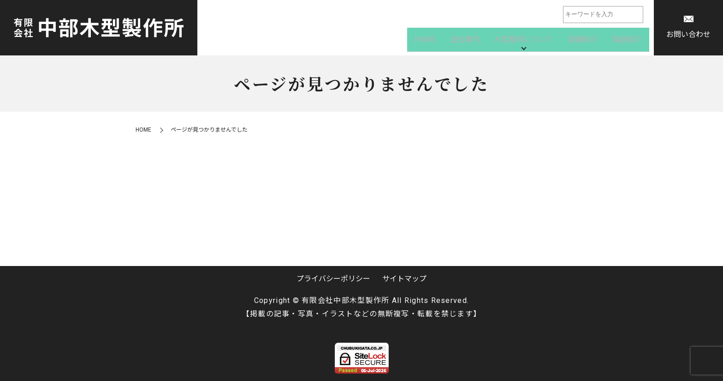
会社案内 (465, 41)
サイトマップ (404, 278)
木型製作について (523, 41)
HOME (425, 41)
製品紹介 (627, 41)
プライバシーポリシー (333, 278)
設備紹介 (583, 41)
